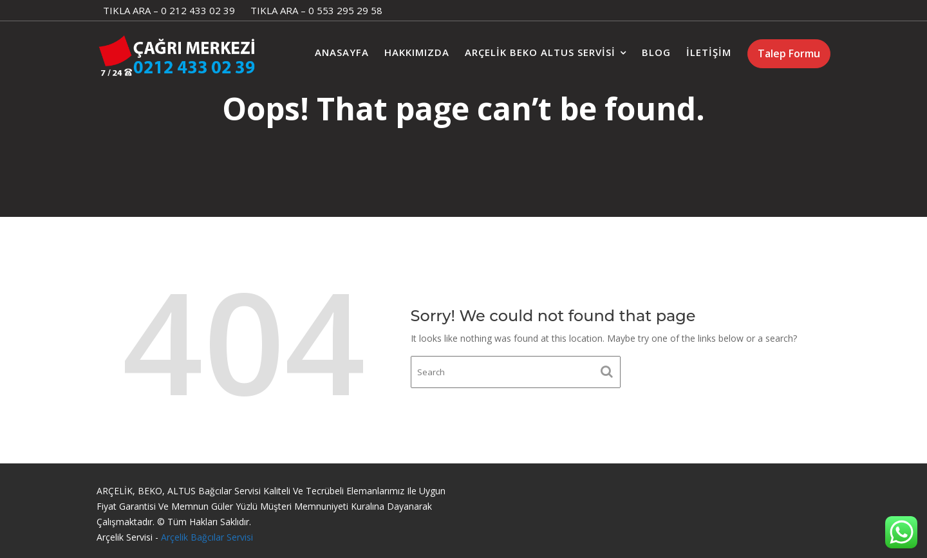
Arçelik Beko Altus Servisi (540, 52)
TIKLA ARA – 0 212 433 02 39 (169, 10)
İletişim (708, 52)
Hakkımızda (416, 52)
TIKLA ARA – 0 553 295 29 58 (316, 10)
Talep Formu (789, 53)
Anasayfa (342, 52)
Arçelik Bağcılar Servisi (207, 537)
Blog (656, 52)
